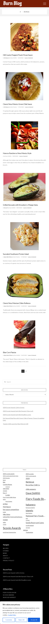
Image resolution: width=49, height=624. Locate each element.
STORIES (6, 551)
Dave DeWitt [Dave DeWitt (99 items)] (33, 493)
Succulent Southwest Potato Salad (16, 254)
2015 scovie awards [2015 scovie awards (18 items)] (31, 476)
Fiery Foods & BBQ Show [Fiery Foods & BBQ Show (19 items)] (9, 497)
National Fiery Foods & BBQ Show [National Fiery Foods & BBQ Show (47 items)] (36, 516)
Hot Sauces (6, 58)
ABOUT (5, 555)
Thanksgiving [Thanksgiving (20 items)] (29, 532)
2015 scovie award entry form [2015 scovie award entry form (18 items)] (10, 476)
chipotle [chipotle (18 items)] (5, 490)
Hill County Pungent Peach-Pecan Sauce (18, 55)
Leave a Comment (29, 58)
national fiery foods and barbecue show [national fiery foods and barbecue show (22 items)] (13, 517)
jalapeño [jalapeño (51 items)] (29, 510)
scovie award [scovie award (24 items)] (30, 525)
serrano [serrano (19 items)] (28, 527)
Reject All (21, 620)
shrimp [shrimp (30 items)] (25, 530)
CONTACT (6, 558)
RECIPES (5, 548)
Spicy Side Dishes (8, 257)
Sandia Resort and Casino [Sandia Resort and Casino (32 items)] (35, 523)
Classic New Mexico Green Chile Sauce (17, 104)
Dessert (6, 207)
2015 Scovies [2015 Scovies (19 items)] (6, 478)
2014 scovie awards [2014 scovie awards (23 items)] (8, 474)
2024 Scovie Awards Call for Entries (13, 407)
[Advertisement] (24, 448)
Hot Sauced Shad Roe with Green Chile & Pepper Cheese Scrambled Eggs (23, 419)
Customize (9, 620)
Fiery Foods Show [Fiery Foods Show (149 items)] (36, 498)
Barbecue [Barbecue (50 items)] (30, 482)
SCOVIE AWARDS (8, 595)
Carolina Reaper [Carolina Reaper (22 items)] (7, 484)
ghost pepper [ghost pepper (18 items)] (9, 501)
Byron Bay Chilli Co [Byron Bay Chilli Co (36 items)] (33, 485)
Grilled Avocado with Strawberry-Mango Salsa (20, 205)
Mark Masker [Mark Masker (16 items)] (29, 513)
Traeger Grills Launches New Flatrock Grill (15, 424)
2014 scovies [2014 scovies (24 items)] (30, 474)
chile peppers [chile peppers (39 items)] (31, 489)
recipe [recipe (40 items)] (5, 520)
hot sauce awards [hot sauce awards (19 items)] (30, 507)
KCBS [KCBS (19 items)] (4, 512)
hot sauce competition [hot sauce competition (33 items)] (11, 510)
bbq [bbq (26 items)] (4, 482)
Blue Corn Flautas (9, 352)
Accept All (34, 620)
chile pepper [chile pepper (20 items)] (6, 488)
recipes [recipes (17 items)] (28, 520)
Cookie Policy (12, 615)
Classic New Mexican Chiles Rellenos (17, 303)
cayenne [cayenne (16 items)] (8, 486)
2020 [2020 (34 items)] (28, 478)
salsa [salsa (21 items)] (4, 522)
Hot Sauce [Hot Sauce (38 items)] (7, 507)
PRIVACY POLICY (8, 560)
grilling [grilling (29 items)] (5, 504)
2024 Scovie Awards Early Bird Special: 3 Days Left (18, 411)
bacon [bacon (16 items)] (4, 480)
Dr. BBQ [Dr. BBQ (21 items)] (8, 495)
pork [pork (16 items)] (27, 518)
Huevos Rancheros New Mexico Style (17, 153)
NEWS (5, 553)
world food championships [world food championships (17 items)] (9, 532)
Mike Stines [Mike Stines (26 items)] (6, 514)
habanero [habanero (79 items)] (30, 504)
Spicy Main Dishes (8, 306)
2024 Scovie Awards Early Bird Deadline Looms (17, 414)
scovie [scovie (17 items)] (4, 524)
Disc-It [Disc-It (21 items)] (5, 493)
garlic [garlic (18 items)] (4, 499)
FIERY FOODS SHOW (9, 592)
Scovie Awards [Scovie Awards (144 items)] (12, 528)
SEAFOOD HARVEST (9, 597)
